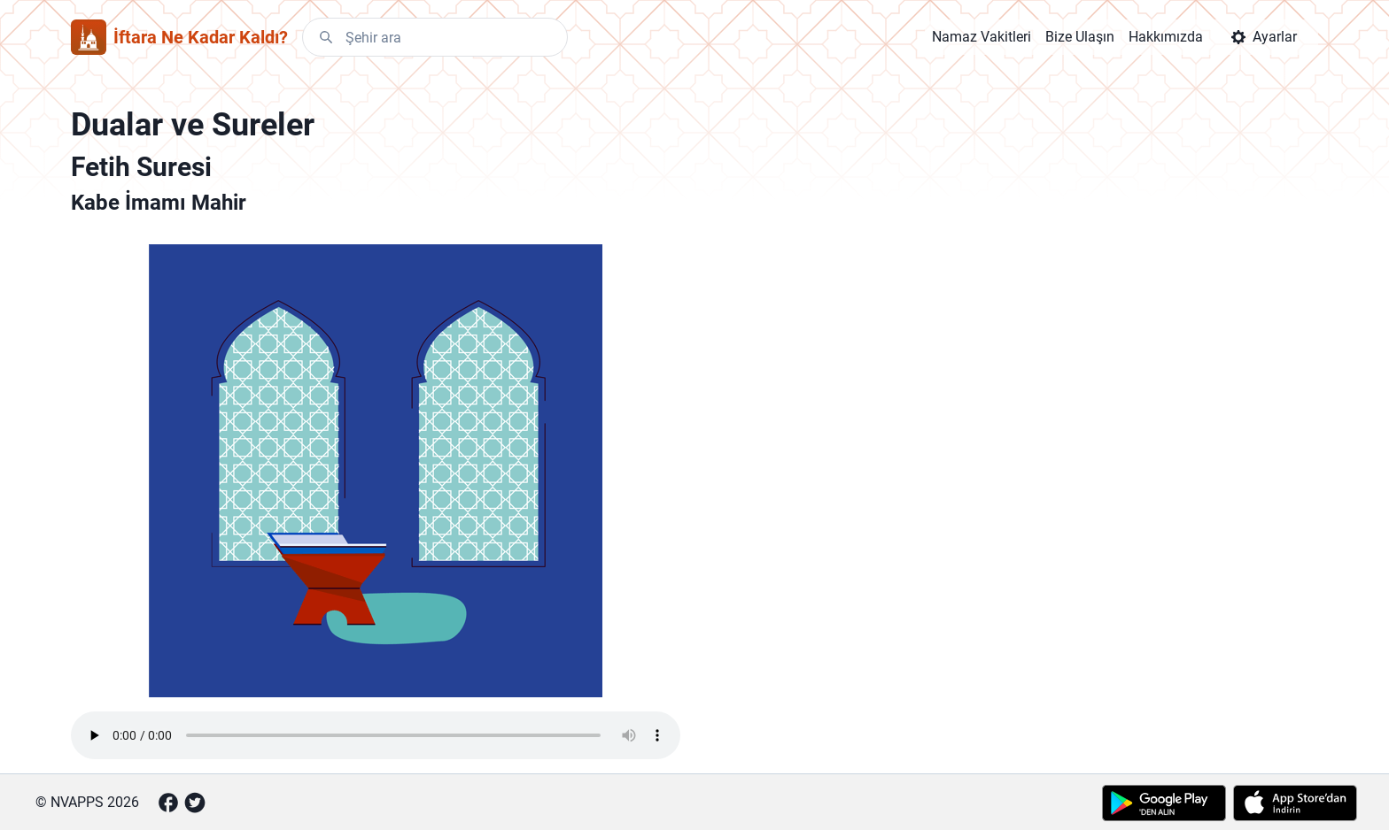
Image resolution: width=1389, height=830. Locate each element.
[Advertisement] (884, 389)
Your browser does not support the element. (375, 735)
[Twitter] (194, 802)
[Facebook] (168, 802)
